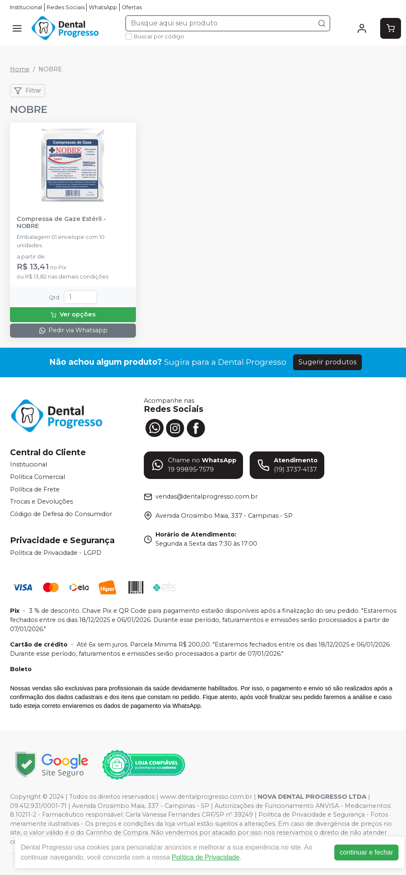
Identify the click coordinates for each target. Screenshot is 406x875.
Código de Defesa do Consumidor (61, 514)
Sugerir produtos (327, 362)
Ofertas (132, 7)
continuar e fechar (366, 852)
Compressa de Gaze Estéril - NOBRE (61, 223)
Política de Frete (35, 489)
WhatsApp (103, 7)
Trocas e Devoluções (41, 501)
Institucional (26, 7)
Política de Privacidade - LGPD (55, 553)
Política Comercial (37, 477)
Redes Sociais (66, 7)
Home (20, 69)
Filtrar (27, 91)
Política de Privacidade (206, 857)
